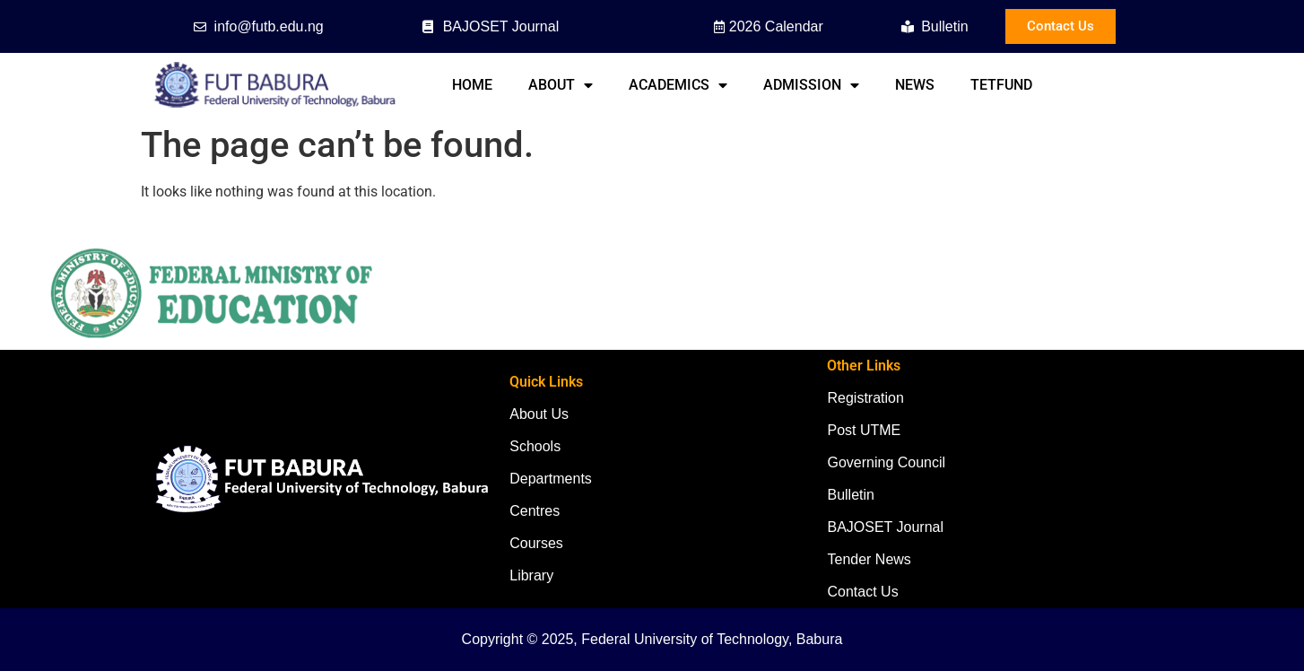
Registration (865, 397)
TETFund (1001, 84)
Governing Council (886, 462)
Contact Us (862, 591)
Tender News (868, 559)
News (915, 84)
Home (472, 84)
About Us (539, 414)
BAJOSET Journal (885, 527)
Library (531, 575)
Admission (811, 85)
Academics (678, 85)
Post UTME (863, 430)
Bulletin (850, 494)
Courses (536, 543)
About (560, 85)
